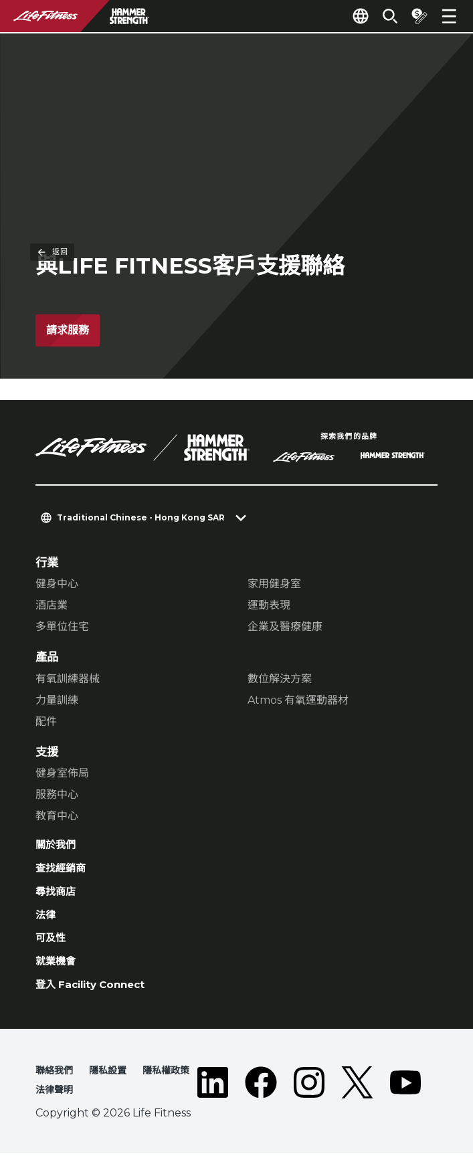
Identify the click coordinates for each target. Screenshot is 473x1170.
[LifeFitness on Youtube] (405, 1098)
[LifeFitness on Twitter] (357, 1098)
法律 (46, 922)
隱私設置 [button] (115, 1085)
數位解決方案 (280, 679)
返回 (52, 63)
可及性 (52, 948)
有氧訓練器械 (67, 679)
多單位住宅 (62, 627)
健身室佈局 (62, 773)
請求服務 (67, 330)
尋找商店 (58, 897)
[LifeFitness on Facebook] (261, 1098)
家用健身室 (274, 584)
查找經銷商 (63, 872)
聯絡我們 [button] (56, 1085)
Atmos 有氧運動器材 (298, 700)
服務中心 (56, 795)
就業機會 (58, 972)
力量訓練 (56, 700)
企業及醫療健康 (285, 627)
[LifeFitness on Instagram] (309, 1098)
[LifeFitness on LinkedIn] (213, 1098)
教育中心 (56, 816)
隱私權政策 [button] (180, 1085)
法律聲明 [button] (56, 1106)
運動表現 (269, 605)
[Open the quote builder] (414, 16)
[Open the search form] (379, 16)
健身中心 (56, 584)
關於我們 (58, 847)
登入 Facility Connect (99, 998)
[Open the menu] (449, 16)
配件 (46, 722)
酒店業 (51, 605)
